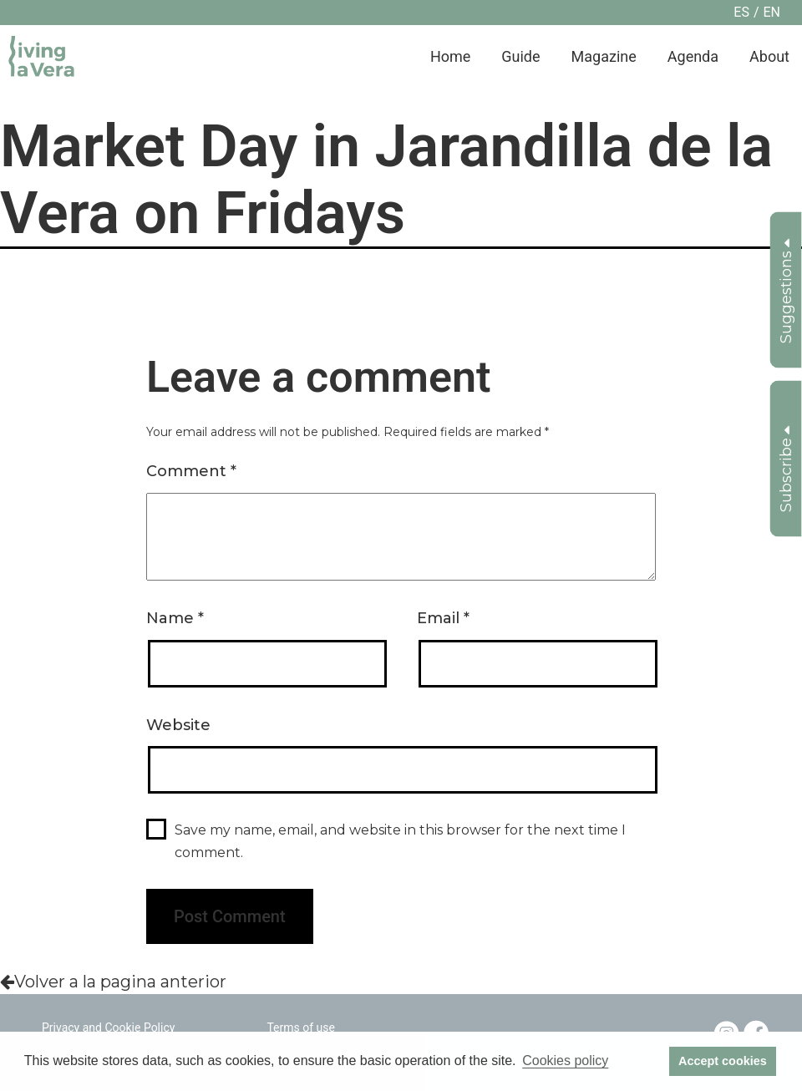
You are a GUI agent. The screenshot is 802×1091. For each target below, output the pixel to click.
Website (178, 725)
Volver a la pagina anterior (113, 982)
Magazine (604, 56)
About (769, 56)
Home (450, 56)
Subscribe (786, 468)
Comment (191, 471)
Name (175, 618)
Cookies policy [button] (565, 1060)
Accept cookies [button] (722, 1061)
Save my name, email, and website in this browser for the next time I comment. (400, 841)
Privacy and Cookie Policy (108, 1027)
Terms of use (300, 1027)
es (741, 12)
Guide (520, 56)
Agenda (692, 56)
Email (443, 618)
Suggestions (786, 290)
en (771, 12)
